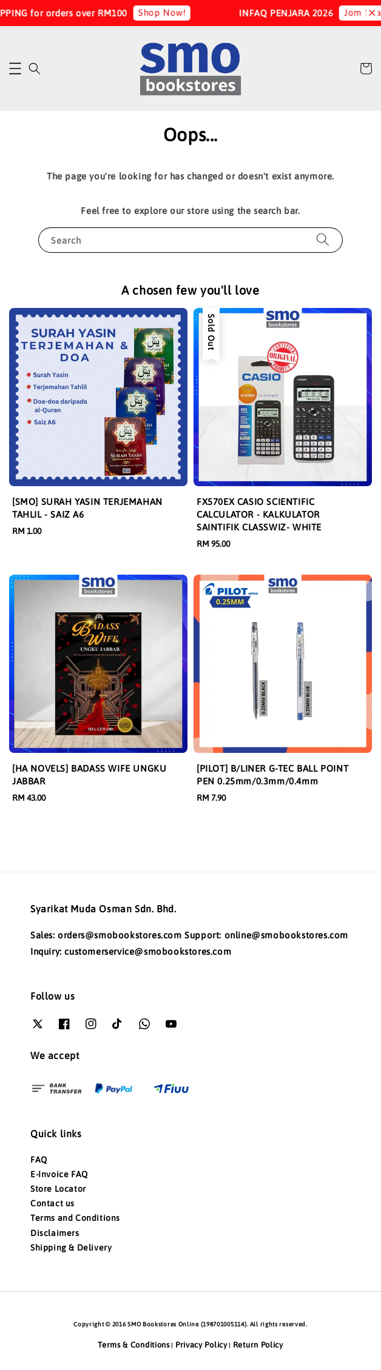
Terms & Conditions (134, 1344)
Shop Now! (175, 12)
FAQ (38, 1159)
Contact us (52, 1203)
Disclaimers (54, 1233)
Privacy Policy (201, 1344)
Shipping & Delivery (71, 1247)
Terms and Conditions (75, 1218)
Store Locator (58, 1189)
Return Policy (258, 1344)
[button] (15, 68)
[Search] (322, 240)
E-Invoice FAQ (59, 1174)
